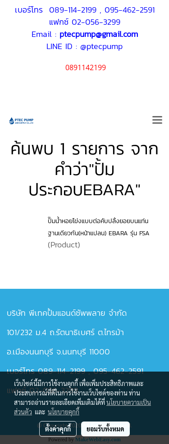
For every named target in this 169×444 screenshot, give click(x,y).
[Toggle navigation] (157, 120)
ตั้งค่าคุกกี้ (58, 429)
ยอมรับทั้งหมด (105, 429)
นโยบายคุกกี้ (63, 412)
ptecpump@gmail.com (98, 34)
